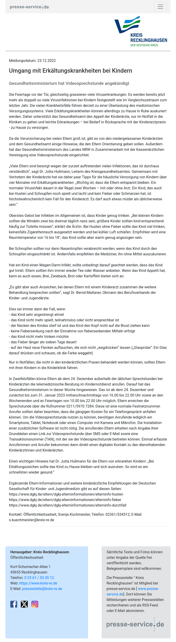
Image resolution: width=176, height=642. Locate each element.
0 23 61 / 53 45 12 (39, 578)
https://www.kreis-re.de (38, 583)
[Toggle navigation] (160, 6)
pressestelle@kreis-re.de (42, 589)
